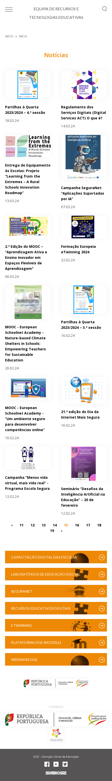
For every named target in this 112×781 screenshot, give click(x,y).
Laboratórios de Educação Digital (45, 574)
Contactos (56, 707)
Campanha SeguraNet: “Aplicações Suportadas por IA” (82, 193)
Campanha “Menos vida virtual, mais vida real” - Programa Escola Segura (27, 483)
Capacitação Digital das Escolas (44, 557)
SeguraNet (21, 591)
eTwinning (21, 625)
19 (52, 530)
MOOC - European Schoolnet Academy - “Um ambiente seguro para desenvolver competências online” (25, 418)
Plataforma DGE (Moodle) (36, 642)
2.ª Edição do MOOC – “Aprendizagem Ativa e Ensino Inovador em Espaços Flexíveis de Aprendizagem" (26, 257)
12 (33, 524)
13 (44, 524)
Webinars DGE (24, 659)
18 (99, 524)
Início (9, 36)
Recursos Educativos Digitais (40, 608)
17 (88, 524)
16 (77, 524)
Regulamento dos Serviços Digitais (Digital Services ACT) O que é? (83, 112)
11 (21, 524)
